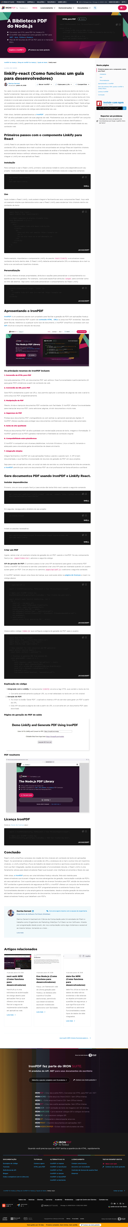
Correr (82, 19)
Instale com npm (113, 102)
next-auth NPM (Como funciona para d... (74, 1038)
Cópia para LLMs (62, 84)
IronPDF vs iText (56, 1170)
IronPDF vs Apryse (57, 1173)
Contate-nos (103, 1199)
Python (22, 37)
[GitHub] (112, 1203)
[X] (117, 1203)
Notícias (31, 1199)
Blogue (5, 1173)
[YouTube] (115, 1203)
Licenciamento (48, 8)
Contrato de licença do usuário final (85, 1170)
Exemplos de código (10, 1163)
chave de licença (17, 825)
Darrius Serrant (14, 83)
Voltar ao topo (118, 1190)
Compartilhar (81, 84)
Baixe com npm (110, 1164)
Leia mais (20, 933)
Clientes (40, 1199)
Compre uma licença (79, 1163)
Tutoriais (6, 1167)
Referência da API (9, 1170)
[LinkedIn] (123, 1203)
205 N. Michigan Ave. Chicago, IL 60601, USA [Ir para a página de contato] (93, 2)
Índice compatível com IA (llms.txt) (16, 1177)
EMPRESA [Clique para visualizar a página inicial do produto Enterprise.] (30, 2)
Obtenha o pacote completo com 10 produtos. (49, 1080)
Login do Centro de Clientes (86, 1199)
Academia (58, 1199)
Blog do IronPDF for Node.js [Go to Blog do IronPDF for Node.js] (27, 62)
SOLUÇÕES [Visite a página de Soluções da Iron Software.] (40, 2)
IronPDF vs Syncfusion (58, 1167)
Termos (68, 1218)
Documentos (84, 8)
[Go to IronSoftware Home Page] (7, 2)
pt (123, 2)
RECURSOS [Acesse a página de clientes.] (51, 2)
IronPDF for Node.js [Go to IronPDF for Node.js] (10, 62)
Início (35, 8)
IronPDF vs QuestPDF (58, 1177)
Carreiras (49, 1199)
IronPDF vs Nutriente (58, 1180)
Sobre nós (22, 1199)
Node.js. (30, 37)
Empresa (75, 1173)
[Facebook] (120, 1203)
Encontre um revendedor (81, 1167)
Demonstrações (66, 8)
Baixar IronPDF (43, 84)
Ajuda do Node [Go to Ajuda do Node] (42, 62)
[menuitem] (21, 2)
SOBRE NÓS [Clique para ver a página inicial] (62, 2)
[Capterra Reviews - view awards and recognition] (22, 1205)
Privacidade (75, 1218)
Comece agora (39, 1163)
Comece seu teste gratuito (39, 50)
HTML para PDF (39, 1167)
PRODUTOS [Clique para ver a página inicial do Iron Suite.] (20, 2)
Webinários (69, 1199)
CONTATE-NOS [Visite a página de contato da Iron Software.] (113, 2)
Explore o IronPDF (16, 50)
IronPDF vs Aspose (57, 1163)
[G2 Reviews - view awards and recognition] (7, 1205)
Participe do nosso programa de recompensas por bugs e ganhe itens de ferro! (112, 121)
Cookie (82, 1218)
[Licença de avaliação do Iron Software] (90, 1225)
